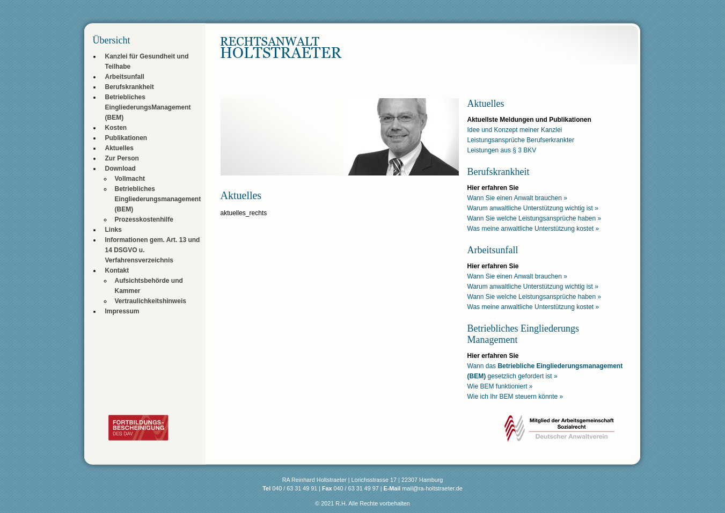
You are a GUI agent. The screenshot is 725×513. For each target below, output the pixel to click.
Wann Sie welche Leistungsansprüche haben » (534, 218)
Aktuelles (119, 148)
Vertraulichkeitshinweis (150, 301)
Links (113, 229)
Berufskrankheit (129, 87)
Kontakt (117, 270)
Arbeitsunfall (124, 76)
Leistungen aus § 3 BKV (502, 150)
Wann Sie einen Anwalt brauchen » (517, 198)
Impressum (122, 311)
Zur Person (122, 158)
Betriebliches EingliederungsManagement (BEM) (148, 107)
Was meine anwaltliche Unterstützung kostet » (533, 228)
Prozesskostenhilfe (144, 219)
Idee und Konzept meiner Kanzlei (514, 130)
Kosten (116, 127)
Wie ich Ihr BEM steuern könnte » (515, 396)
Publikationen (126, 138)
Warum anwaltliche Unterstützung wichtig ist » (532, 208)
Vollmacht (130, 178)
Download (120, 168)
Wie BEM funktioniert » (500, 386)
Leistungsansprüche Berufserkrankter (520, 140)
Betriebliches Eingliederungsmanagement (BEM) (158, 199)
